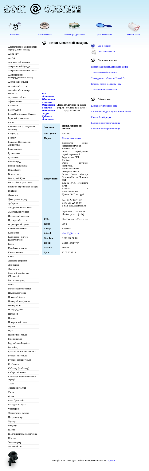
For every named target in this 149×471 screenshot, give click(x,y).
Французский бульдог (18, 413)
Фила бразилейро (16, 400)
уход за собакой (104, 34)
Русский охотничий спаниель (22, 351)
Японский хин (15, 446)
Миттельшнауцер (16, 280)
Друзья (111, 460)
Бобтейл (12, 137)
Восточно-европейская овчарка (23, 186)
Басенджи (13, 105)
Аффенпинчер (15, 101)
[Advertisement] (63, 69)
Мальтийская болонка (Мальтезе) (18, 274)
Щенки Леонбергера (101, 117)
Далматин (13, 195)
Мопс (11, 284)
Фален (11, 396)
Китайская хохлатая (17, 248)
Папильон (13, 313)
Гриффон (12, 191)
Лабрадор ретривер (17, 260)
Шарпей (12, 429)
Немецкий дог (15, 305)
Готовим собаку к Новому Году (106, 84)
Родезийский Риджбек (19, 343)
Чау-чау (12, 421)
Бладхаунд (13, 133)
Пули (10, 330)
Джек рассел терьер (17, 199)
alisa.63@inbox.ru (70, 233)
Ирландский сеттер (17, 220)
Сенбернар (13, 364)
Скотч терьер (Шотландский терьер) (22, 378)
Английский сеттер (17, 86)
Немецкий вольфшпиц (19, 301)
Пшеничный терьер (17, 334)
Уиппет (11, 392)
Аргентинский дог (17, 97)
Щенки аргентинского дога (104, 105)
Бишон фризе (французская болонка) (21, 128)
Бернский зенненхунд (18, 118)
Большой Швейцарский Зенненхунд (19, 143)
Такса (11, 383)
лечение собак (133, 34)
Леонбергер (13, 265)
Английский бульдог (18, 81)
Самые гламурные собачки (104, 89)
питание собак (45, 34)
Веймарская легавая (17, 165)
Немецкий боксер (16, 297)
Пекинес (12, 318)
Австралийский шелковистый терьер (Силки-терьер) (22, 48)
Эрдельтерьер (15, 442)
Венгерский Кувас (17, 178)
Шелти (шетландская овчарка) (22, 434)
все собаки (15, 34)
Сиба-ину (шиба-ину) (18, 368)
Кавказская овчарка (17, 228)
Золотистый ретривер (18, 211)
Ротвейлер (13, 347)
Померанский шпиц (17, 322)
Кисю (11, 244)
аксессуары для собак (74, 34)
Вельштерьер (14, 174)
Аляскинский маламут (19, 62)
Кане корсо (13, 232)
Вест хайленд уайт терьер (20, 182)
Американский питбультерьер (22, 70)
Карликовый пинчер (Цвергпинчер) (18, 238)
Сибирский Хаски (17, 372)
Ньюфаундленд (15, 309)
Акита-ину (13, 54)
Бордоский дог (15, 149)
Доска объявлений (106, 51)
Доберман (13, 203)
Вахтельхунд (14, 161)
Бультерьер (13, 157)
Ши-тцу (12, 438)
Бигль (11, 122)
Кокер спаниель (15, 252)
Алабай (11, 58)
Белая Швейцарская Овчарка (22, 114)
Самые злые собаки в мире (104, 72)
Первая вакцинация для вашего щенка (109, 66)
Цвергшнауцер (15, 417)
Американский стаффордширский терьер (20, 76)
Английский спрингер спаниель (18, 91)
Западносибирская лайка (20, 207)
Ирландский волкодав (18, 216)
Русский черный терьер (19, 360)
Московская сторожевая (19, 288)
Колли (11, 256)
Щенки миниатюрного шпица (105, 123)
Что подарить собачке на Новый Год (108, 78)
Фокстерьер (14, 408)
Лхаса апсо (13, 269)
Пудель (11, 326)
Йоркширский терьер (18, 224)
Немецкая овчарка (17, 293)
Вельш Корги (14, 170)
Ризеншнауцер (15, 339)
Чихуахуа (12, 425)
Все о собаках (104, 46)
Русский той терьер (17, 355)
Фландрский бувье (17, 404)
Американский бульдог (19, 66)
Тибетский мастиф (17, 388)
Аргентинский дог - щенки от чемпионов (111, 111)
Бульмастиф (14, 153)
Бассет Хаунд (14, 109)
